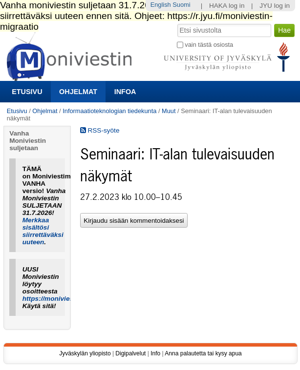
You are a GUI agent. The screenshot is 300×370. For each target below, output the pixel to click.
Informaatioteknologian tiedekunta (109, 111)
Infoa (125, 92)
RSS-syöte (100, 130)
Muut (168, 111)
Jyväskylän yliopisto (84, 353)
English (160, 4)
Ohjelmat (78, 92)
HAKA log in (227, 5)
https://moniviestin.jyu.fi (60, 298)
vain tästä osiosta (209, 44)
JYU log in (274, 5)
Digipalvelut (130, 353)
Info (155, 353)
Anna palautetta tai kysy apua (203, 353)
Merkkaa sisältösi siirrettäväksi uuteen (43, 231)
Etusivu (27, 92)
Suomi (181, 4)
